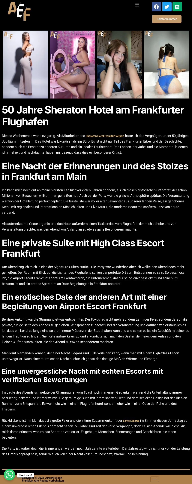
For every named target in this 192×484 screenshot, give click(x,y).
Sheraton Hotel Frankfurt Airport (105, 136)
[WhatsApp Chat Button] (9, 474)
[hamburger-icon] (154, 479)
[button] (137, 5)
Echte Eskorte (131, 420)
